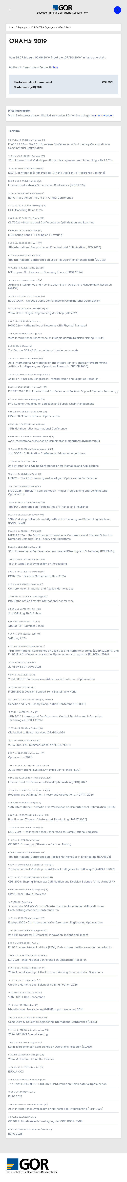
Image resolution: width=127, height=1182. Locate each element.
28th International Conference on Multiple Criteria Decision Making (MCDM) (56, 338)
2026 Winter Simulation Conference (31, 1059)
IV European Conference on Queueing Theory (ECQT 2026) (45, 272)
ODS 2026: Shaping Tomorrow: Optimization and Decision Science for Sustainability (61, 881)
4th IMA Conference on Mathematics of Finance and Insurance (48, 506)
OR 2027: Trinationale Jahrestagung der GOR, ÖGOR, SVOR (45, 1121)
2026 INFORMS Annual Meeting (28, 1034)
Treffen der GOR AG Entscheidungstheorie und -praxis (43, 350)
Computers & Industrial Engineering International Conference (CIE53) (52, 1021)
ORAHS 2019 (28, 41)
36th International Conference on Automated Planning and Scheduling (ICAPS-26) (61, 551)
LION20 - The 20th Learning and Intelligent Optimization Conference (52, 478)
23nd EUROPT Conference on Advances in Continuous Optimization (51, 679)
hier (55, 67)
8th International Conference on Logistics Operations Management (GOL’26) (57, 259)
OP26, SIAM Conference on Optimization (34, 416)
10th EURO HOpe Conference (26, 997)
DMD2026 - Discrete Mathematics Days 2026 (37, 576)
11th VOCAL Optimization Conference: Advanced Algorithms (46, 453)
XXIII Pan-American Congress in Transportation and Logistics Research (53, 378)
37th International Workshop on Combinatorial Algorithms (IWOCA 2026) (54, 441)
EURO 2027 (15, 1096)
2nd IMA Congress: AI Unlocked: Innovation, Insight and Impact (48, 935)
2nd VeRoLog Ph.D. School (25, 613)
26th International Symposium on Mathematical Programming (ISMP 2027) (55, 1108)
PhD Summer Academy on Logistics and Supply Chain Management (51, 403)
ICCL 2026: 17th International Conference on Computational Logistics (53, 831)
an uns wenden (103, 115)
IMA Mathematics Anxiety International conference (41, 601)
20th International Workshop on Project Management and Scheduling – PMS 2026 (60, 160)
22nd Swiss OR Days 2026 (25, 666)
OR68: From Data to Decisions (27, 894)
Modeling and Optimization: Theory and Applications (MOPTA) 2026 (51, 794)
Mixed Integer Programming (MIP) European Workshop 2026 (46, 1009)
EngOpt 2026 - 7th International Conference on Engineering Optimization (55, 922)
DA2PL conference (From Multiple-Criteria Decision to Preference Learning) (56, 172)
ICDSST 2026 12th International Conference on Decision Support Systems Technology (63, 391)
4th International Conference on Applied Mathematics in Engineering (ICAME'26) (59, 856)
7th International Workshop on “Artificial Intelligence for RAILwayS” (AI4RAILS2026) (61, 869)
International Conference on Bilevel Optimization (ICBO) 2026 (47, 782)
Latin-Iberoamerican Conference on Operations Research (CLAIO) (50, 1046)
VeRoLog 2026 (17, 638)
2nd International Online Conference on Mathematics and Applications (53, 465)
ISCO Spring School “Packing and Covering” (35, 235)
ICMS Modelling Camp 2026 (25, 210)
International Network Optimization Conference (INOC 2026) (46, 185)
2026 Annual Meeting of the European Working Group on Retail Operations (55, 972)
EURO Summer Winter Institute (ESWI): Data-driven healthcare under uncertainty (60, 947)
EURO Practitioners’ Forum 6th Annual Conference (40, 197)
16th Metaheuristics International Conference (37, 428)
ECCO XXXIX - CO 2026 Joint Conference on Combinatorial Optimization (54, 300)
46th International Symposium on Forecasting (37, 563)
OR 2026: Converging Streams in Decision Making (39, 844)
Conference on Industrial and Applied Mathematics (40, 588)
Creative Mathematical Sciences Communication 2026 (43, 984)
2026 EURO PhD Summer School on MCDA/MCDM (39, 745)
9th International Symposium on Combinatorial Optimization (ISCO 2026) (54, 247)
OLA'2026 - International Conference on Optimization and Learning (51, 222)
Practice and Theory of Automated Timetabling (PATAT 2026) (47, 819)
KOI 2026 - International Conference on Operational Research (47, 959)
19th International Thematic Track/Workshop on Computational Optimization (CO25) (62, 807)
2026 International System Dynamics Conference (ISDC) (44, 769)
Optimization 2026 (20, 757)
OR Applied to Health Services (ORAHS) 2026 (36, 732)
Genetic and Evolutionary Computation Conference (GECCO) (46, 704)
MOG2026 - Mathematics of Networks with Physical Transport (47, 325)
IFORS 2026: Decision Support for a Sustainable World (42, 691)
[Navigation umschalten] (8, 10)
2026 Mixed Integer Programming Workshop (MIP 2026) (43, 313)
